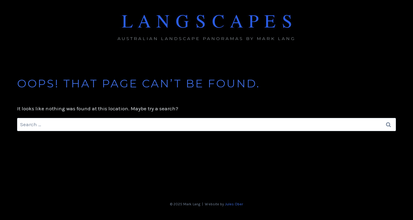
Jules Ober (234, 204)
